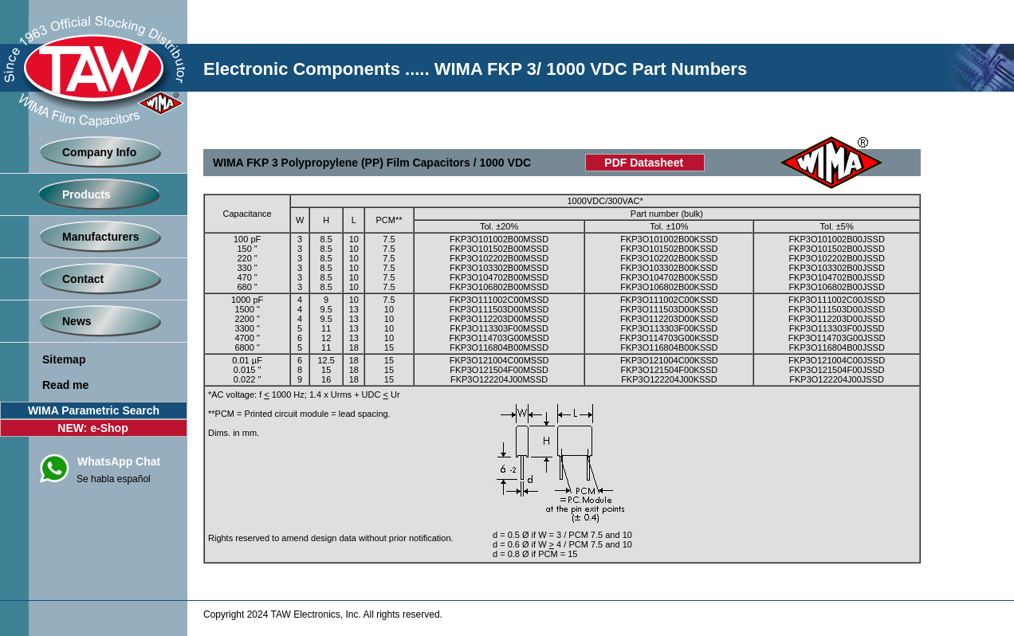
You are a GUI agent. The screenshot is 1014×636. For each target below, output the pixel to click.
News (77, 321)
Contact (83, 279)
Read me (65, 385)
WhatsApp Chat (118, 461)
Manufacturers (100, 236)
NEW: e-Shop (92, 428)
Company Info (99, 152)
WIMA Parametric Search (93, 410)
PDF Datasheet (643, 162)
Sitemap (63, 359)
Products (86, 194)
